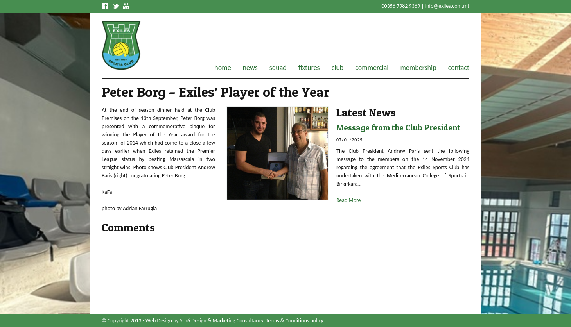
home (222, 67)
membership (418, 67)
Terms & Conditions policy (294, 320)
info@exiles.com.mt (447, 6)
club (338, 67)
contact (458, 67)
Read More (348, 200)
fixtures (309, 67)
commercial (371, 67)
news (250, 67)
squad (278, 67)
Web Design (158, 320)
